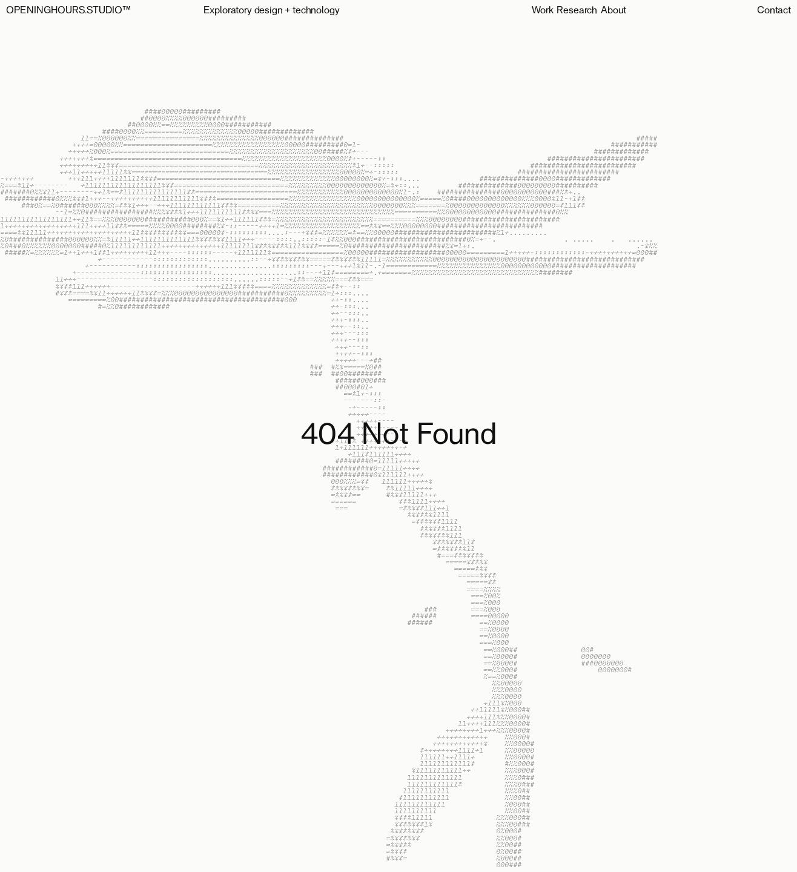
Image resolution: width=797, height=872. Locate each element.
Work (542, 11)
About (613, 11)
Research (577, 11)
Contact (774, 11)
